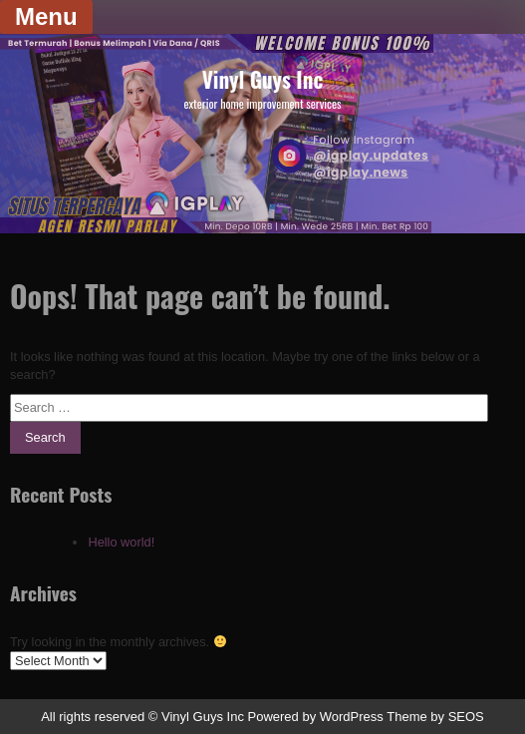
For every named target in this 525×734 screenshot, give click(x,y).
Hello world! (121, 542)
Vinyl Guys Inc (262, 79)
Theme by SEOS (435, 716)
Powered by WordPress (316, 716)
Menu (46, 16)
